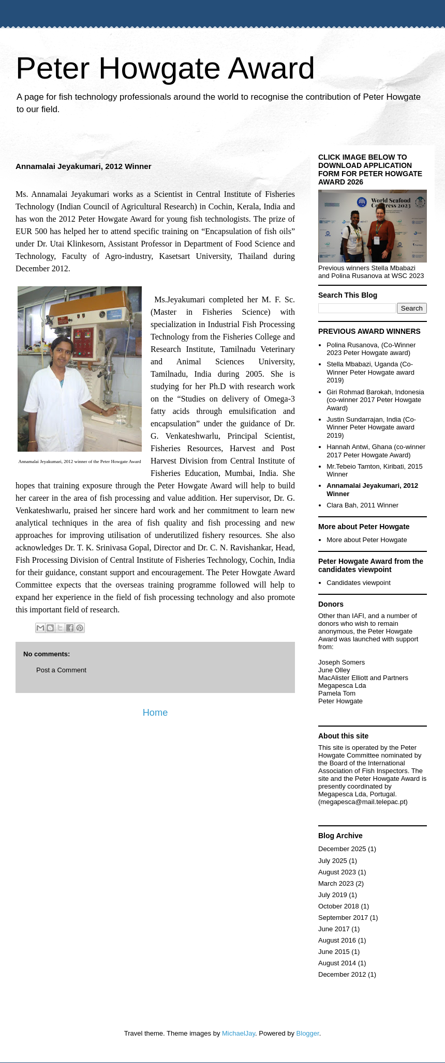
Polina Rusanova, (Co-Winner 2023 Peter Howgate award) (371, 349)
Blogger (307, 1033)
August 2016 (337, 940)
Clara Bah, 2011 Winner (362, 505)
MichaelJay (238, 1033)
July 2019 (332, 895)
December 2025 (342, 849)
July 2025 (332, 861)
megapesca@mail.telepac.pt (362, 802)
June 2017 (334, 929)
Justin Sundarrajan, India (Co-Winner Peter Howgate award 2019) (371, 427)
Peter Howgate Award (165, 68)
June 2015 (334, 952)
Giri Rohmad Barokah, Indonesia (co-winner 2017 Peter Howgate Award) (375, 400)
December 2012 (342, 974)
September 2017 (343, 917)
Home (155, 712)
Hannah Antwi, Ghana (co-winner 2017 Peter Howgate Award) (376, 451)
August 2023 (337, 872)
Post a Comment (61, 670)
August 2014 (337, 963)
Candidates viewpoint (359, 583)
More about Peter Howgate (367, 540)
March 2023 (336, 883)
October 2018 (338, 906)
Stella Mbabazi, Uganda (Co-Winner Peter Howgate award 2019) (370, 372)
